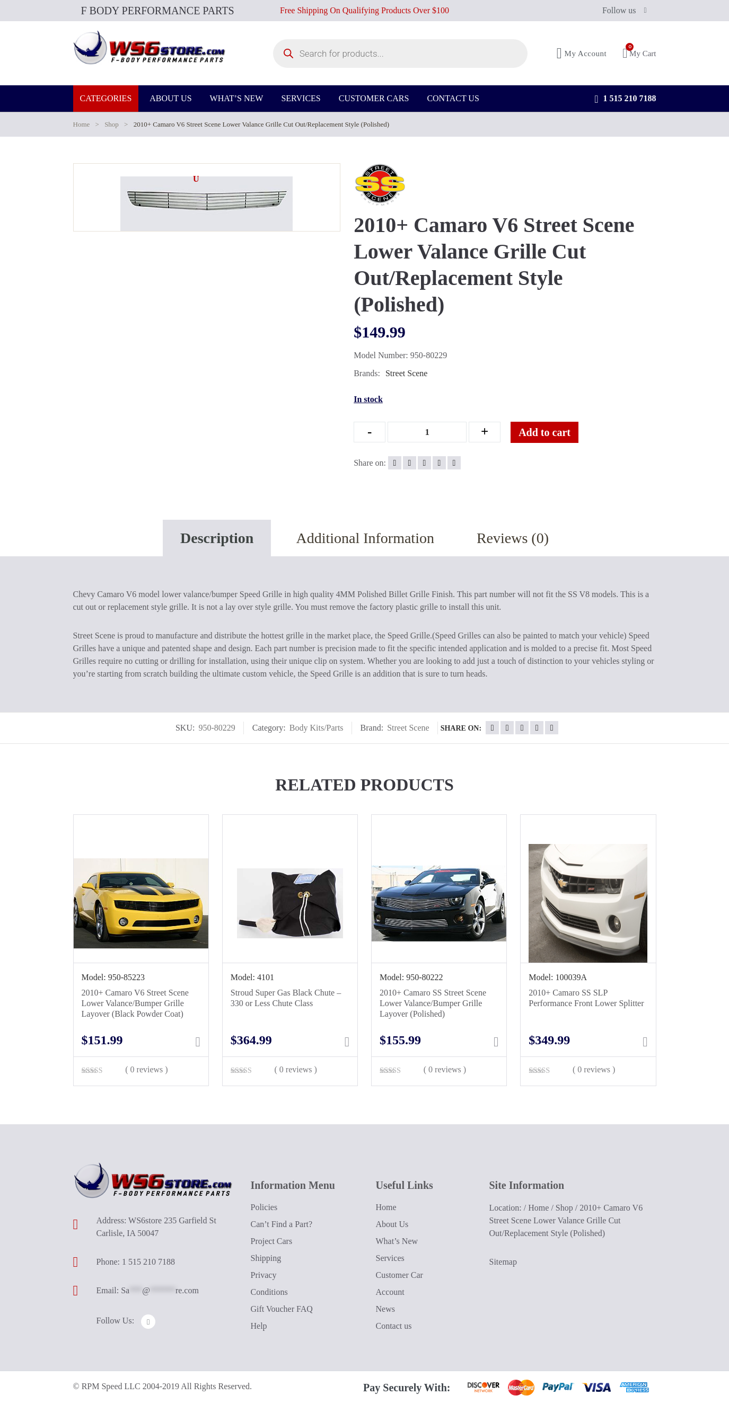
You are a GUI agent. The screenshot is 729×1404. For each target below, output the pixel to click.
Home (81, 124)
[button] (196, 179)
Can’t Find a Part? (282, 1224)
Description (216, 538)
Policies (264, 1207)
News (385, 1308)
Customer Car (399, 1274)
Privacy (264, 1274)
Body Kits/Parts (316, 727)
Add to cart (553, 432)
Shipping (266, 1258)
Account (390, 1291)
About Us (392, 1224)
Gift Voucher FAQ (282, 1308)
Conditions (269, 1291)
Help (259, 1325)
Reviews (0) (513, 538)
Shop (111, 124)
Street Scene (406, 373)
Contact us (394, 1325)
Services (390, 1258)
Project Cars (272, 1241)
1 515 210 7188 (625, 106)
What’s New (397, 1241)
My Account (582, 57)
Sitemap (503, 1261)
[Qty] (427, 432)
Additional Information (365, 538)
